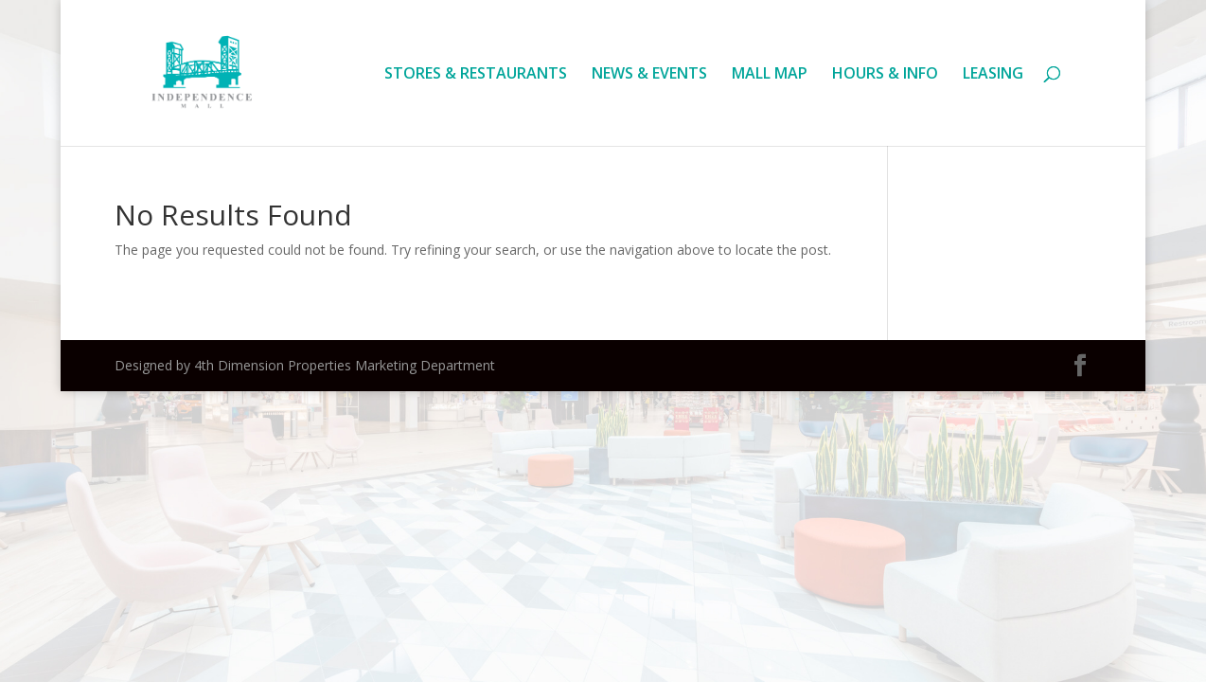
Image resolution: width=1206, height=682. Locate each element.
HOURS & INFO (885, 74)
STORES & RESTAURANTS (475, 74)
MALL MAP (769, 74)
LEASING (993, 74)
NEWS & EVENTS (649, 74)
